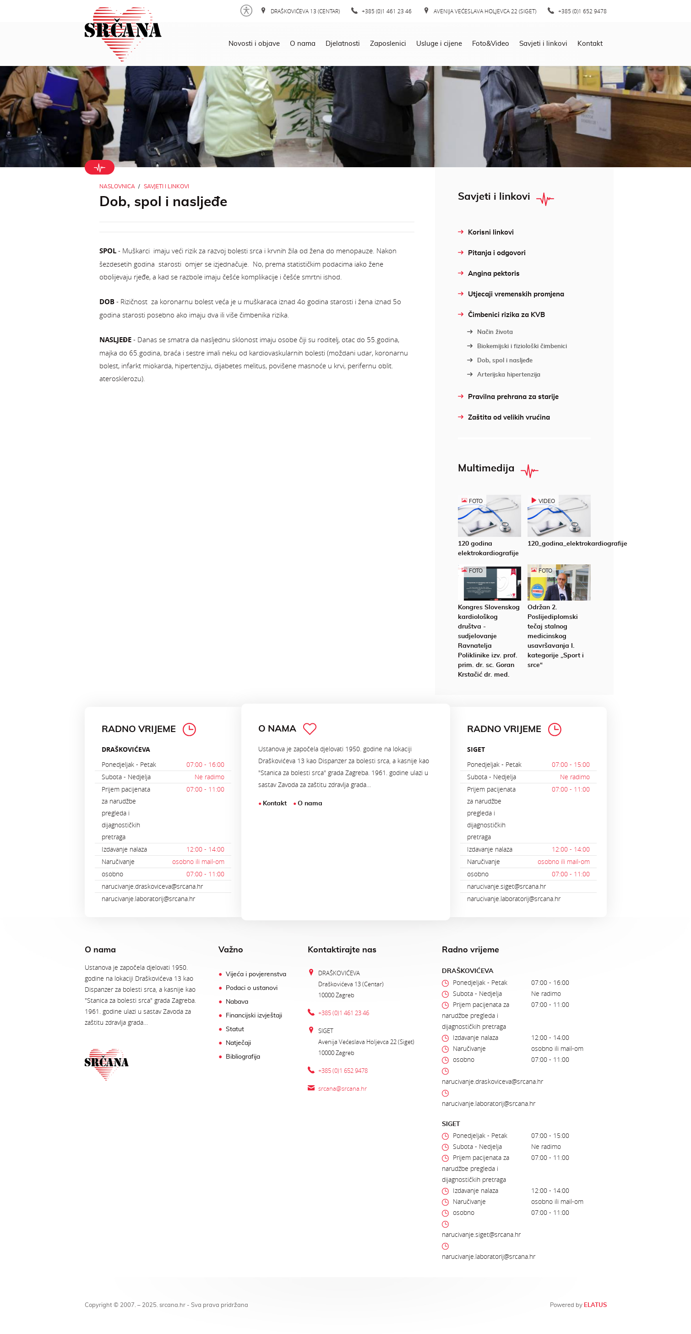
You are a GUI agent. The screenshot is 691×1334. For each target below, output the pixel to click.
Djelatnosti (343, 43)
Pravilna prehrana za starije (508, 397)
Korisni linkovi (486, 232)
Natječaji (238, 1043)
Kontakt (590, 43)
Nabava (237, 1002)
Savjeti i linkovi (543, 43)
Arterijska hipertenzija (503, 375)
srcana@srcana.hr (342, 1088)
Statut (235, 1029)
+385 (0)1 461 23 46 (381, 11)
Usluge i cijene (439, 43)
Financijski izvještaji (254, 1015)
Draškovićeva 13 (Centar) (300, 11)
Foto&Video (490, 43)
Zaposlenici (388, 43)
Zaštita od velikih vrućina (504, 417)
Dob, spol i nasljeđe (500, 360)
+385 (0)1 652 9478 (577, 11)
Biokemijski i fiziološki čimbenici (517, 346)
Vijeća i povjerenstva (256, 974)
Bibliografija (243, 1057)
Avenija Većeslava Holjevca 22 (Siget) (479, 11)
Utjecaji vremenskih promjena (511, 294)
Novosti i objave (254, 43)
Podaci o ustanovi (251, 988)
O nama (303, 43)
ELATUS (595, 1305)
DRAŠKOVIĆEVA (126, 749)
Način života (490, 332)
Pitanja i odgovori (492, 253)
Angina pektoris (489, 273)
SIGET (476, 749)
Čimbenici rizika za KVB (501, 315)
